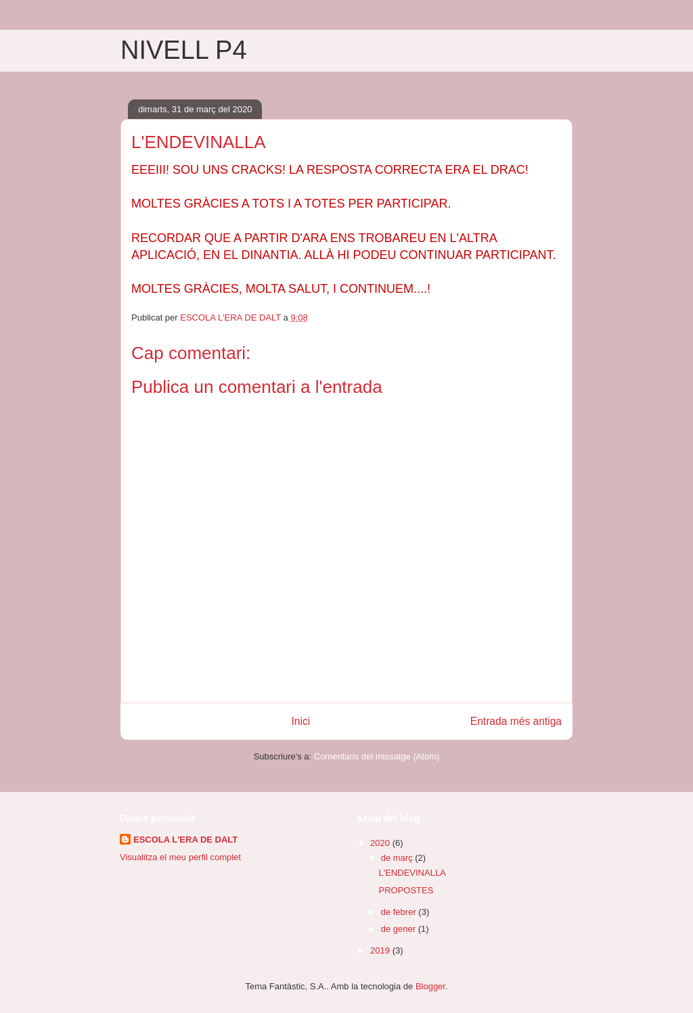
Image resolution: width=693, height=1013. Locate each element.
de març (398, 858)
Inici (301, 721)
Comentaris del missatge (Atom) (377, 756)
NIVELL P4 (183, 50)
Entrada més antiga (516, 721)
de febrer (400, 912)
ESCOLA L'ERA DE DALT (185, 839)
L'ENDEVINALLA (411, 873)
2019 (381, 950)
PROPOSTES (405, 890)
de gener (399, 929)
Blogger (430, 986)
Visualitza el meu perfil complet (180, 857)
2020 (381, 843)
